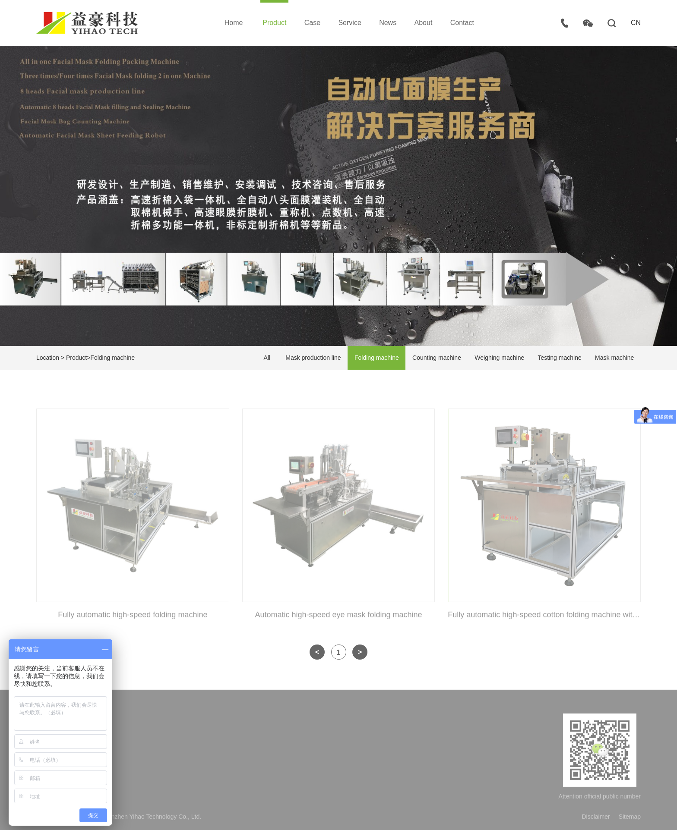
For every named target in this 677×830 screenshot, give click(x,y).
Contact (462, 22)
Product (274, 22)
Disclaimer (596, 818)
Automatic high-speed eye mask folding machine (338, 616)
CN (636, 22)
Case (312, 22)
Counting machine (436, 357)
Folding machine (112, 357)
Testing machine (560, 357)
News (387, 22)
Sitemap (630, 818)
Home (234, 22)
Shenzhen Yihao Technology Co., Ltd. (87, 23)
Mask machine (614, 357)
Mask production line (313, 357)
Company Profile (178, 751)
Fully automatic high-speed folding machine (132, 616)
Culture (166, 766)
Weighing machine (499, 357)
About (423, 22)
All (266, 357)
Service (349, 22)
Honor (164, 781)
